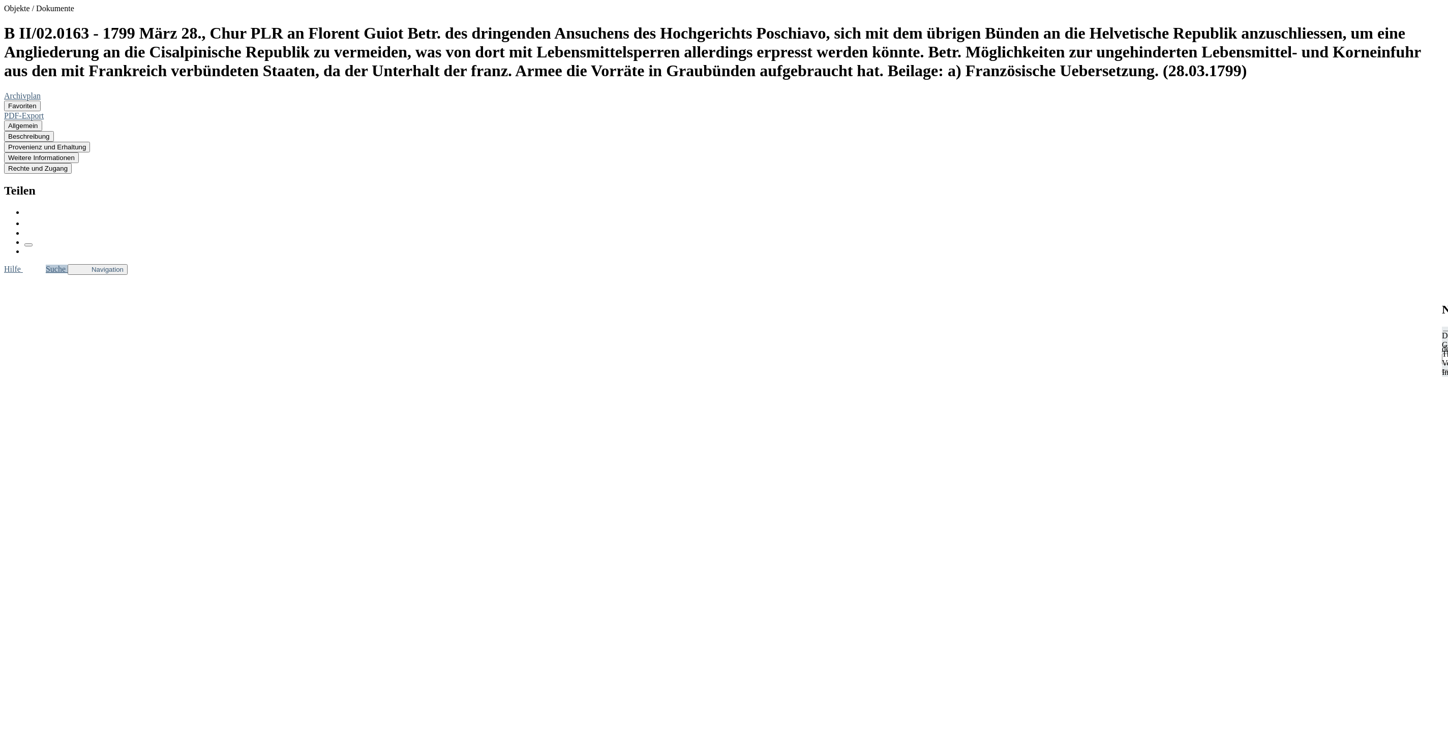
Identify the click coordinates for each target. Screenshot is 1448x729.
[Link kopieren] (28, 244)
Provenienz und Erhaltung (47, 147)
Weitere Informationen (41, 158)
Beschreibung (29, 136)
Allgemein (23, 126)
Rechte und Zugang (38, 168)
